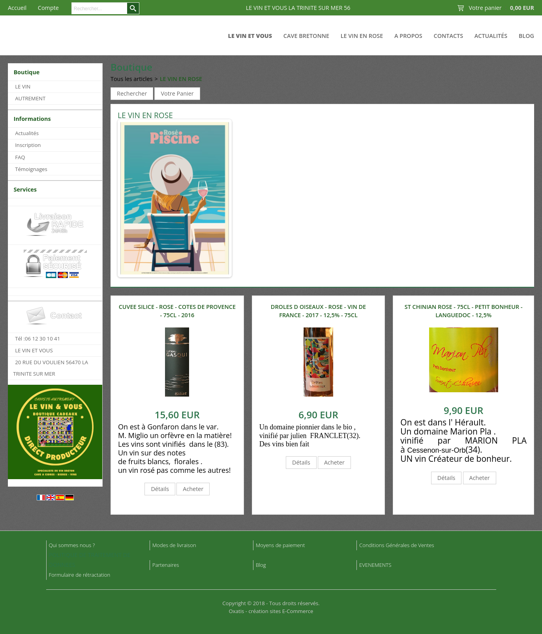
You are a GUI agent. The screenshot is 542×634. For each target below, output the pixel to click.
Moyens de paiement (280, 545)
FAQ (20, 157)
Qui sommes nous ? (72, 545)
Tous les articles (131, 79)
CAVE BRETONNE (306, 36)
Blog (526, 36)
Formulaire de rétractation (80, 574)
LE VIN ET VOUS (250, 36)
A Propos (408, 36)
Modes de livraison (174, 545)
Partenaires (165, 564)
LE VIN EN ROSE (362, 36)
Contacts (448, 36)
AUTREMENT (30, 98)
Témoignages (31, 169)
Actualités (490, 36)
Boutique (26, 72)
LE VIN (22, 86)
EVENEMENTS (375, 564)
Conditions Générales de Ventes (396, 545)
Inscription (28, 145)
